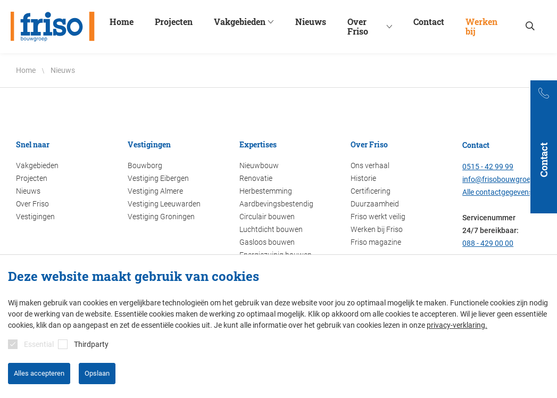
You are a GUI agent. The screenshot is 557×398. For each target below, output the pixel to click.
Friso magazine (376, 242)
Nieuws (28, 191)
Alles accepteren (39, 373)
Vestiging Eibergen (158, 178)
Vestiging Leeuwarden (164, 204)
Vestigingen (35, 216)
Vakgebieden (37, 165)
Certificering (370, 191)
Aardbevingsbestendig (276, 204)
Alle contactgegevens (497, 192)
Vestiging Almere (155, 191)
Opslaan (97, 373)
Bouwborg (145, 165)
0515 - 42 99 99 (487, 166)
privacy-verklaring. (457, 325)
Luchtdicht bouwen (271, 229)
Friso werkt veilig (378, 216)
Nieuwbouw (259, 165)
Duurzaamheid (375, 204)
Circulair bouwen (267, 216)
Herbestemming (265, 191)
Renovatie (255, 178)
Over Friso (32, 204)
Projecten (31, 178)
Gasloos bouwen (267, 242)
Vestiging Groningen (161, 216)
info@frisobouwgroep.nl (502, 179)
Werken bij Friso (377, 229)
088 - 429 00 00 (487, 243)
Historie (363, 178)
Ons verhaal (370, 165)
